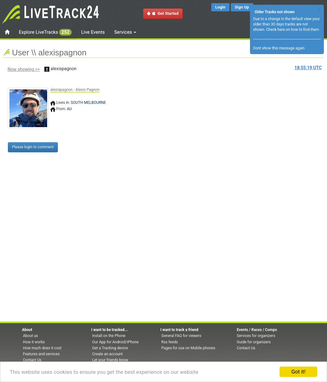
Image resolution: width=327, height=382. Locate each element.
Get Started (163, 13)
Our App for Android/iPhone (115, 342)
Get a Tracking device (110, 348)
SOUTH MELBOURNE (88, 102)
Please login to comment (33, 147)
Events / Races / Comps (257, 330)
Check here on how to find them (292, 29)
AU (69, 109)
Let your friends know (110, 360)
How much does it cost (42, 348)
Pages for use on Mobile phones (188, 348)
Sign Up (242, 7)
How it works (34, 342)
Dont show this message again (279, 48)
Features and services (41, 354)
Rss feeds (169, 342)
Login (220, 7)
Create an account (107, 354)
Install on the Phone (108, 336)
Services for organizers (256, 336)
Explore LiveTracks (45, 32)
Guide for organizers (254, 342)
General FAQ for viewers (181, 336)
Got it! (298, 371)
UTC (308, 67)
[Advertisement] (190, 122)
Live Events (93, 32)
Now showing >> (24, 69)
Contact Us (32, 360)
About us (30, 336)
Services (125, 32)
